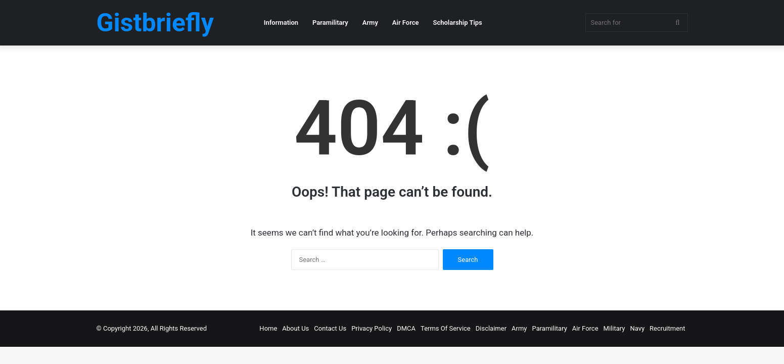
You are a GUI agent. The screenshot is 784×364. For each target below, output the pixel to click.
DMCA (406, 328)
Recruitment (667, 328)
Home (268, 328)
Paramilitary (330, 22)
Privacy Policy (371, 328)
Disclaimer (491, 328)
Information (281, 22)
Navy (637, 328)
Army (370, 22)
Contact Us (330, 328)
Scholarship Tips (457, 22)
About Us (295, 328)
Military (614, 328)
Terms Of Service (446, 328)
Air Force (405, 22)
